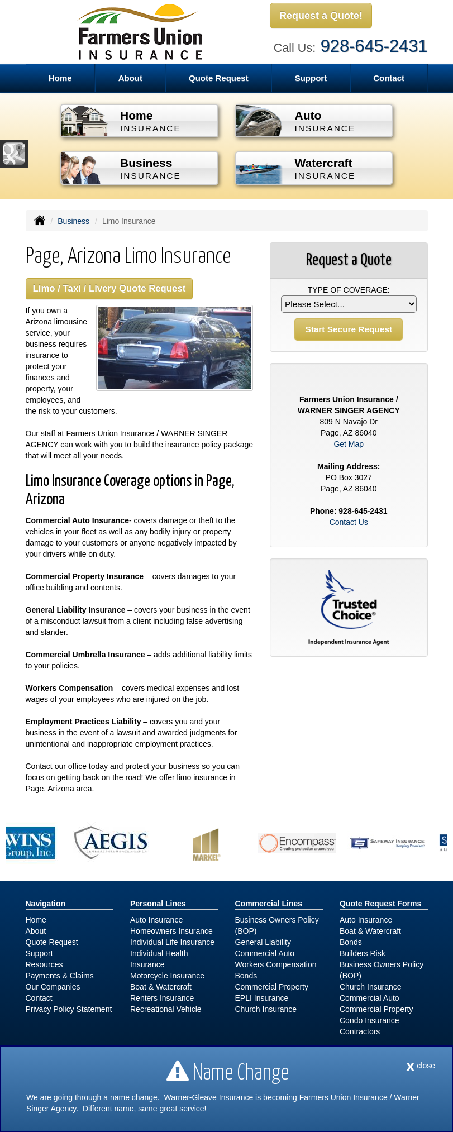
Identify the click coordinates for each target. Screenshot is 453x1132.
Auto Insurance (156, 919)
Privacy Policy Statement (69, 1009)
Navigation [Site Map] (46, 903)
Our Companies (53, 986)
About (36, 930)
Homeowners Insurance (171, 930)
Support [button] (311, 78)
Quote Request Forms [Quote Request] (380, 903)
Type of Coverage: (349, 289)
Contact (388, 78)
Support (39, 953)
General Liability (263, 942)
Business (73, 221)
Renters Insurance (162, 998)
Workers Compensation (276, 964)
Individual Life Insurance (172, 942)
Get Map (348, 444)
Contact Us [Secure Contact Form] (349, 522)
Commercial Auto (265, 953)
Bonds (246, 975)
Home (60, 78)
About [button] (130, 78)
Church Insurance (266, 1009)
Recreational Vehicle (166, 1009)
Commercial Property (271, 986)
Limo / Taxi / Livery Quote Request (109, 288)
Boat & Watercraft (161, 986)
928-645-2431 (374, 46)
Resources (44, 964)
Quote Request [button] (219, 78)
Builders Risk (362, 953)
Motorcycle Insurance (167, 975)
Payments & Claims (60, 975)
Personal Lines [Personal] (158, 903)
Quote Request (52, 942)
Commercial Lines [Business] (269, 903)
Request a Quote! (321, 15)
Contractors (360, 1031)
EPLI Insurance (262, 998)
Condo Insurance (369, 1020)
